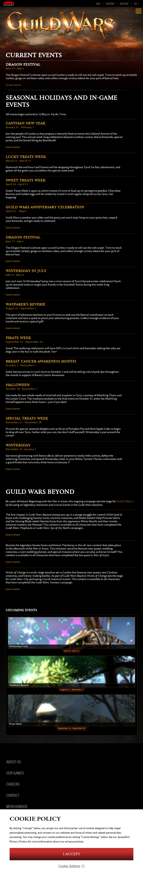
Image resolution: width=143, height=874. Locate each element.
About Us (13, 761)
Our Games (15, 772)
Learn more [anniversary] (13, 227)
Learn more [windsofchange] (13, 589)
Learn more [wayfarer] (13, 328)
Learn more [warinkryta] (13, 534)
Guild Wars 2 (125, 501)
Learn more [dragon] (13, 261)
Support (110, 3)
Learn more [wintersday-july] (13, 294)
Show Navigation (138, 11)
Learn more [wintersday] (13, 469)
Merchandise (17, 806)
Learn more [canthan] (13, 147)
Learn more (13, 85)
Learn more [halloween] (13, 408)
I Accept (71, 854)
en (135, 3)
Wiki (98, 3)
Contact (12, 794)
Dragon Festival (23, 65)
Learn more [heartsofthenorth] (13, 562)
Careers (12, 783)
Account (124, 3)
